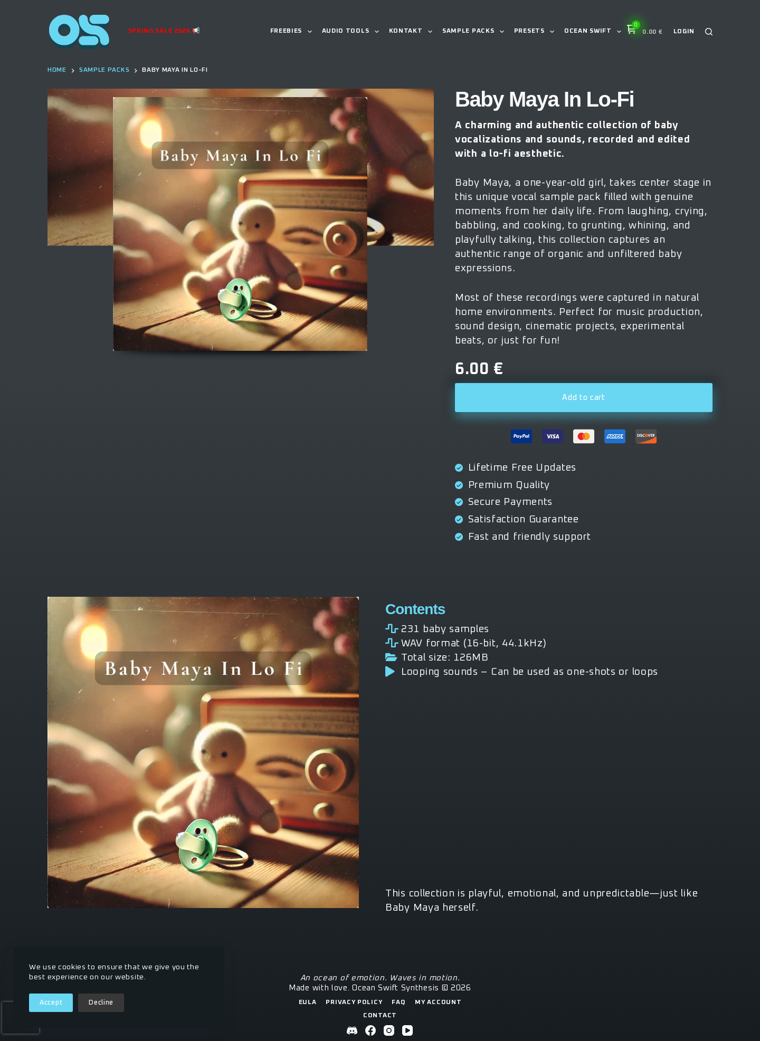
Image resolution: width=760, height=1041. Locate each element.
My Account (438, 1002)
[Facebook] (370, 1030)
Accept (51, 1002)
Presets (536, 31)
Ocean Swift (594, 31)
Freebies (293, 31)
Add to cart (583, 398)
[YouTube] (407, 1030)
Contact (380, 1016)
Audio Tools (352, 31)
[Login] (684, 32)
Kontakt (412, 31)
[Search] (708, 31)
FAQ (398, 1002)
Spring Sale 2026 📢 (164, 31)
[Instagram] (389, 1030)
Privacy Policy (354, 1002)
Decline (101, 1002)
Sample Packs (475, 31)
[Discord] (352, 1030)
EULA (308, 1002)
